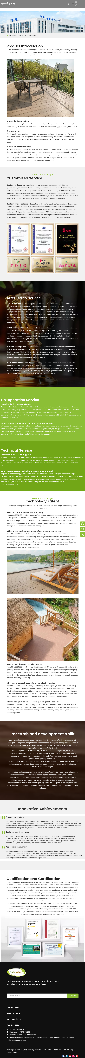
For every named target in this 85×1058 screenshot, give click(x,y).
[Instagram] (73, 1056)
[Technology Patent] (42, 572)
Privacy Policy (12, 1052)
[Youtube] (70, 1056)
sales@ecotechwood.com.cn (24, 1035)
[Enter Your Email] (36, 996)
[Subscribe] (72, 996)
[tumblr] (77, 1056)
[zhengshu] (42, 939)
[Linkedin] (66, 1056)
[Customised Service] (42, 248)
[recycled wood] (40, 88)
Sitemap (70, 1050)
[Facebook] (63, 1056)
